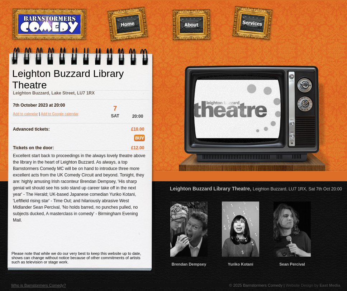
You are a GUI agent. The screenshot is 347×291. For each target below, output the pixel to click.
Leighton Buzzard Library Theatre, (256, 188)
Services (252, 24)
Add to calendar (25, 114)
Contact (314, 24)
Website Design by (313, 285)
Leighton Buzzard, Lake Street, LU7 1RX (54, 93)
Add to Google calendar (60, 114)
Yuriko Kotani (240, 262)
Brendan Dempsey (189, 262)
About (192, 25)
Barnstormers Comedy (50, 24)
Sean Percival (292, 262)
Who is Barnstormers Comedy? (38, 285)
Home (128, 24)
